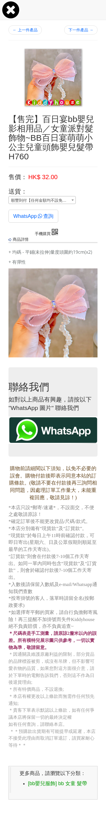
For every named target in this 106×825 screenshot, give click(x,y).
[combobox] (42, 200)
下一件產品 (80, 30)
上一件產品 (25, 30)
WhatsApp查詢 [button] (33, 216)
